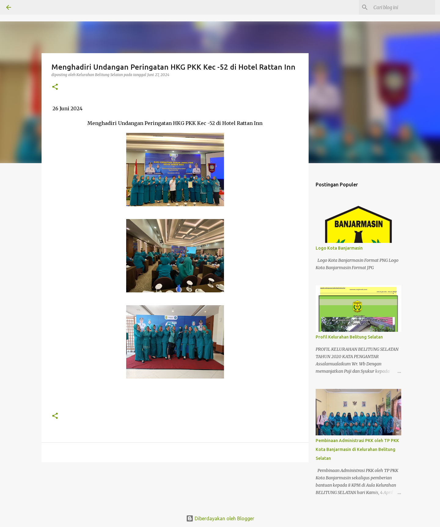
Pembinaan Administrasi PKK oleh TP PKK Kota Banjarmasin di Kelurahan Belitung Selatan (357, 449)
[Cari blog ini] (403, 7)
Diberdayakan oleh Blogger (220, 518)
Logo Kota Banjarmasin (339, 248)
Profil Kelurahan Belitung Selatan (349, 337)
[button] (55, 87)
